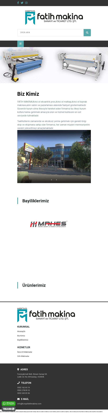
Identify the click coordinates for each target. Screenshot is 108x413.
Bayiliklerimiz (22, 340)
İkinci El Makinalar (24, 352)
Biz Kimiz (21, 336)
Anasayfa (21, 331)
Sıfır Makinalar (23, 356)
